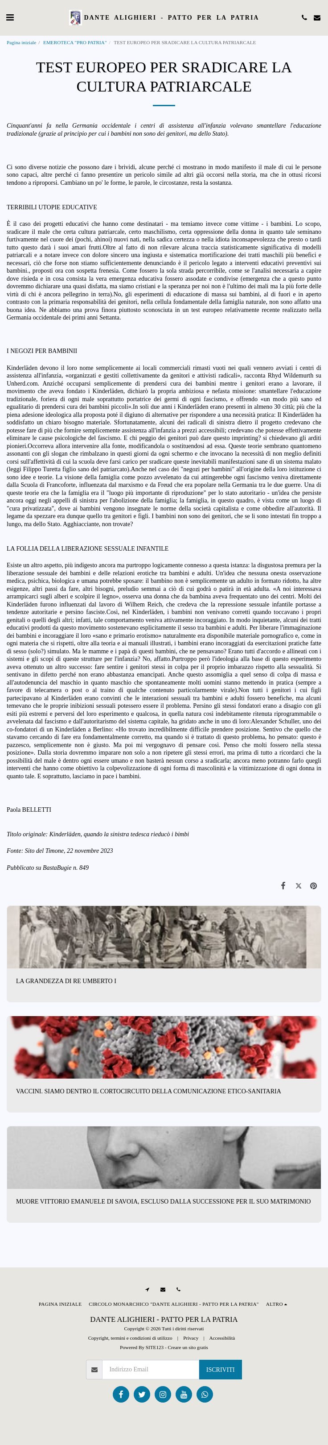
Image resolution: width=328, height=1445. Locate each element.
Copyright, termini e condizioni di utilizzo (130, 1338)
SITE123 (155, 1347)
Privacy (190, 1338)
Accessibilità (222, 1338)
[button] (9, 17)
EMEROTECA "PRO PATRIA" (75, 42)
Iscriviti (220, 1369)
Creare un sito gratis (188, 1347)
